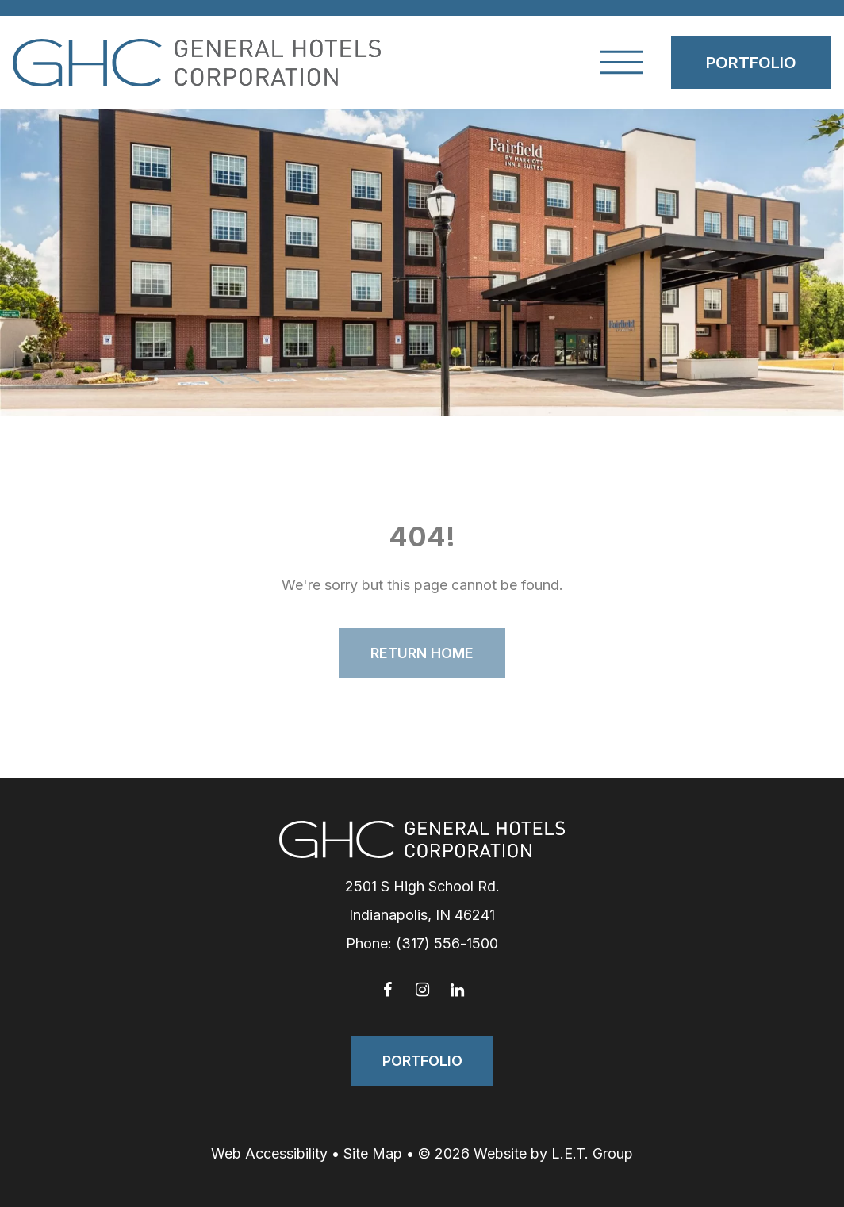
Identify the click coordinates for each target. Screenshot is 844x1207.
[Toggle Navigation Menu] (621, 62)
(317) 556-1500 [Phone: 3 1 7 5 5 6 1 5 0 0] (447, 943)
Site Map (372, 1153)
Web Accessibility (269, 1153)
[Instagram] (422, 989)
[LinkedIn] (456, 989)
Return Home (422, 653)
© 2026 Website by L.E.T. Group (525, 1153)
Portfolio (751, 62)
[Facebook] (387, 989)
